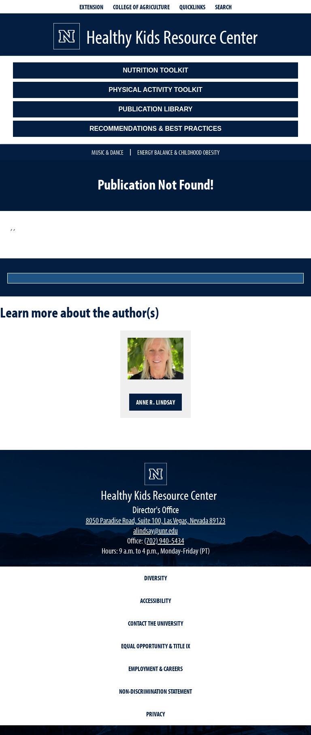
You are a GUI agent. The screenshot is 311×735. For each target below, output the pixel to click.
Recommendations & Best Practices (155, 128)
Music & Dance (108, 152)
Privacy (155, 714)
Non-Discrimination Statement (155, 691)
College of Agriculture (141, 7)
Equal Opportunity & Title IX (155, 646)
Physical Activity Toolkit (155, 89)
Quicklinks (192, 7)
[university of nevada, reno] (156, 474)
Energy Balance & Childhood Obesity (178, 152)
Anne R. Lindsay (155, 402)
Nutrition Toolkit (155, 70)
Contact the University (155, 623)
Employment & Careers (155, 669)
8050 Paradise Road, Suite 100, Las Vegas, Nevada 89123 (156, 520)
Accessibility (155, 601)
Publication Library (155, 109)
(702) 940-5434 (164, 540)
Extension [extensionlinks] (91, 7)
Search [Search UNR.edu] (223, 7)
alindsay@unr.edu (155, 530)
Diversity (155, 578)
